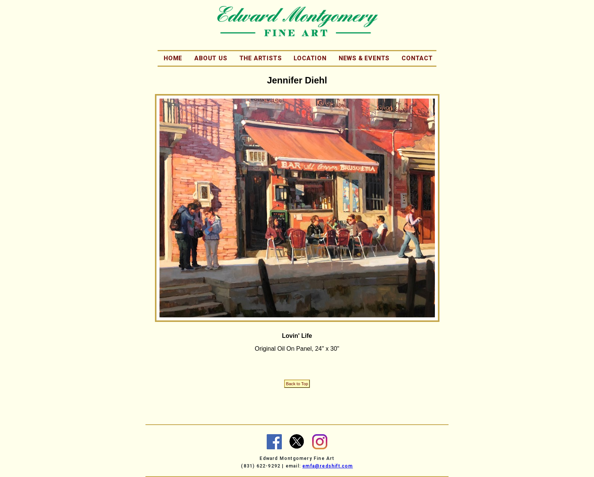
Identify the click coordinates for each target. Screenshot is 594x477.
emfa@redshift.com (327, 466)
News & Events (364, 58)
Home (173, 58)
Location (310, 58)
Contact (417, 58)
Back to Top (297, 383)
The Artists (260, 58)
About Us (210, 58)
